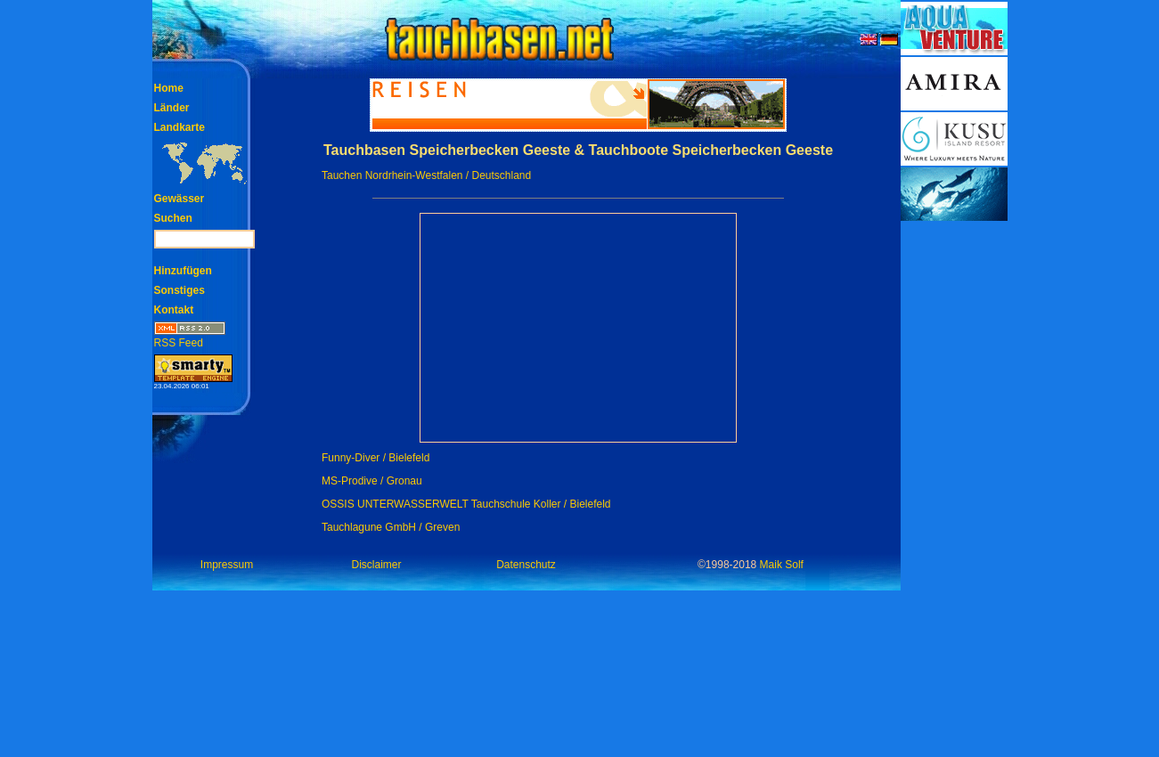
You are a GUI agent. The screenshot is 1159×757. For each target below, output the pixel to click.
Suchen (173, 218)
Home (169, 88)
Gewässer (179, 198)
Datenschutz (526, 564)
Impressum (226, 564)
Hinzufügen (183, 271)
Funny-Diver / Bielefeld (375, 458)
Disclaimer (376, 564)
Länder (172, 108)
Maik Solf (782, 564)
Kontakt (174, 310)
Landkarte (179, 127)
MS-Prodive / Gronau (372, 481)
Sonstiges (179, 290)
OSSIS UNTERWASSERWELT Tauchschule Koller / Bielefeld (466, 504)
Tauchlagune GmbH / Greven (391, 527)
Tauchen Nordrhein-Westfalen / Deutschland (426, 175)
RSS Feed (189, 337)
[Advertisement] (954, 490)
